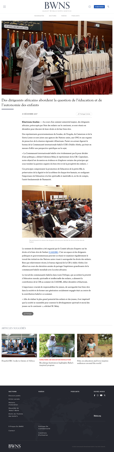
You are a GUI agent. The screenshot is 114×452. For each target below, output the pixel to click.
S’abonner (99, 7)
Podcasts (76, 16)
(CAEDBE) (53, 252)
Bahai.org (97, 416)
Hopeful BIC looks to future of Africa (18, 361)
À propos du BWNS (16, 426)
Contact (12, 431)
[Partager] (28, 314)
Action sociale (14, 399)
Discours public (15, 396)
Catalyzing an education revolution (55, 360)
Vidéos (64, 16)
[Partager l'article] (84, 114)
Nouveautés (39, 16)
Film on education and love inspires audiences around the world (92, 362)
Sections (52, 16)
